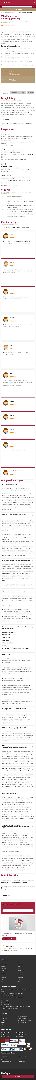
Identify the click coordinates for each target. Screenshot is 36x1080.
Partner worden (4, 1018)
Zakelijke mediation (22, 1056)
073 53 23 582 (6, 888)
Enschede (3, 968)
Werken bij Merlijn (22, 1018)
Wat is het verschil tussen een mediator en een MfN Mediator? (15, 1006)
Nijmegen (3, 977)
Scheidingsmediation (6, 1061)
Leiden (2, 975)
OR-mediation (4, 1059)
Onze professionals (22, 1016)
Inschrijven (17, 1076)
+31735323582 (20, 1036)
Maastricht (20, 975)
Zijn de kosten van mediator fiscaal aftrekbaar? (12, 997)
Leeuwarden (21, 974)
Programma (14, 92)
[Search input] (16, 7)
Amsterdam (4, 964)
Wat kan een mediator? (6, 1002)
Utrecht (3, 981)
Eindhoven (20, 972)
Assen (19, 966)
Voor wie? (22, 93)
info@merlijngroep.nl (8, 889)
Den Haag (20, 970)
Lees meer (18, 385)
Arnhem (3, 966)
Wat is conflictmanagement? (8, 995)
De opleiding (5, 93)
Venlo (19, 979)
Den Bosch (3, 970)
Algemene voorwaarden (7, 1024)
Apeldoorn (20, 964)
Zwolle (19, 981)
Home (2, 12)
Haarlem (3, 974)
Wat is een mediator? (6, 1004)
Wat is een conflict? (5, 999)
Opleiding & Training (9, 12)
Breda (19, 968)
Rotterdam (20, 977)
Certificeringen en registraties (24, 1020)
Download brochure (9, 938)
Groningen (3, 972)
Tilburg (2, 979)
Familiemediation (5, 1058)
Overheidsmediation (22, 1059)
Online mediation (22, 1058)
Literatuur (3, 1022)
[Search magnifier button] (31, 6)
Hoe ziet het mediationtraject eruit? (9, 1008)
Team (2, 1016)
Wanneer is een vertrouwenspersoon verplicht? (12, 993)
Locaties (3, 1020)
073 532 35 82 (20, 1032)
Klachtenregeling (22, 1022)
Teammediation (21, 1061)
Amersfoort (20, 962)
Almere (2, 962)
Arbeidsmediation (5, 1056)
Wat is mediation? (5, 1000)
